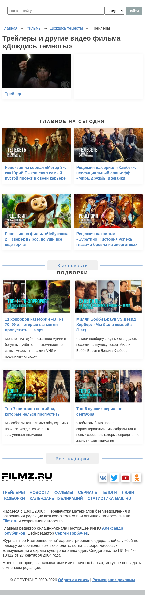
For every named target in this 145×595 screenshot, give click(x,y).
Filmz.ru (9, 521)
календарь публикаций (56, 498)
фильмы (63, 492)
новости (39, 492)
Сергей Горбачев (71, 533)
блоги (110, 492)
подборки (13, 498)
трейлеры (13, 492)
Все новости (72, 265)
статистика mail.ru (109, 498)
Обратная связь (73, 580)
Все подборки (72, 458)
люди (128, 492)
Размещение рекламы (113, 580)
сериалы (88, 492)
